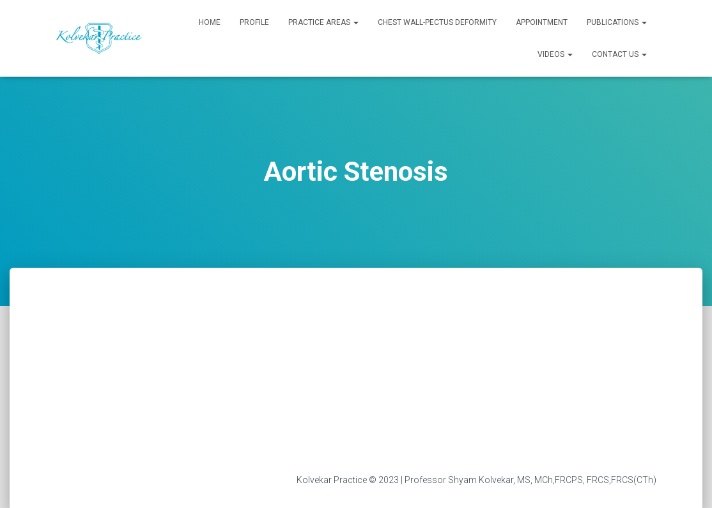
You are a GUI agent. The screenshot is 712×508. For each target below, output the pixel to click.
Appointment (542, 22)
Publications (617, 22)
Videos (555, 54)
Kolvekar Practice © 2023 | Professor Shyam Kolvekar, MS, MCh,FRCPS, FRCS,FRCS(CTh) (476, 480)
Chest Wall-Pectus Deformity (437, 22)
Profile (254, 22)
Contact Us (619, 54)
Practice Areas (323, 22)
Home (210, 22)
